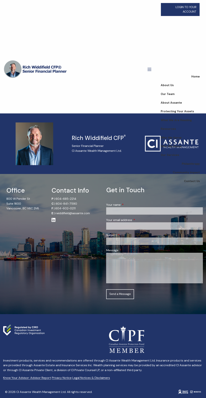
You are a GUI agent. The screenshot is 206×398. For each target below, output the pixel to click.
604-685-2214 (65, 199)
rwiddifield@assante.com (72, 213)
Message (126, 250)
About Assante (171, 103)
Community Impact (186, 172)
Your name (127, 205)
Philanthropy (191, 164)
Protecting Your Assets (177, 111)
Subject (125, 235)
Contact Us (192, 181)
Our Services (170, 155)
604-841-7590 (66, 204)
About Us (167, 85)
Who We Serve (171, 138)
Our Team (168, 94)
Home (195, 76)
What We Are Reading (176, 120)
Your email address (133, 220)
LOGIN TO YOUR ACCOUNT (186, 9)
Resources (168, 129)
